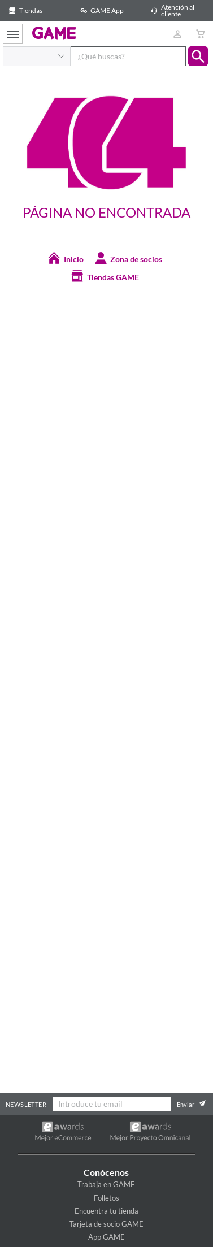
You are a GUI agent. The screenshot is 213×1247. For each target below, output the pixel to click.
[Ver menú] (13, 34)
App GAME (106, 1236)
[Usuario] (177, 34)
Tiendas (24, 10)
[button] (198, 56)
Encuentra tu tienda (106, 1210)
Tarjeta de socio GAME (106, 1223)
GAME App (100, 10)
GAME (54, 33)
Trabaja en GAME (106, 1184)
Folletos (106, 1197)
